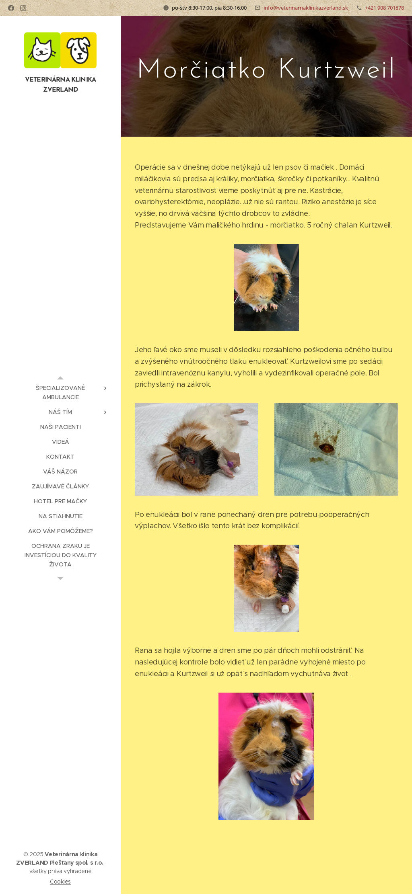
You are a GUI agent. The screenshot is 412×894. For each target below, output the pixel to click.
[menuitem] (60, 392)
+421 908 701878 (384, 7)
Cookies (60, 881)
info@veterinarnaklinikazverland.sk (306, 7)
